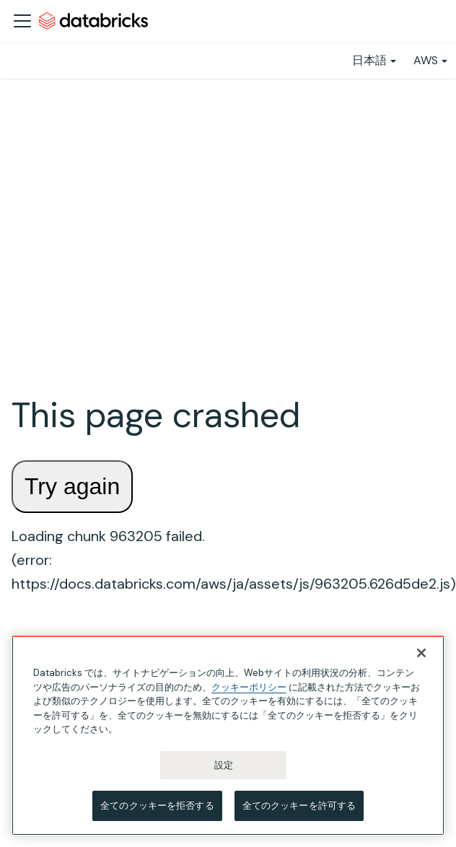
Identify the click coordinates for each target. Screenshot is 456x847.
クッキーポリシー (248, 687)
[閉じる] (421, 653)
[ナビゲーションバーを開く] (22, 21)
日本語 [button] (369, 60)
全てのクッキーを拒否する (157, 805)
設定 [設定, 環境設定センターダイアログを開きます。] (223, 765)
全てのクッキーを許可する (299, 805)
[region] (228, 735)
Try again (72, 486)
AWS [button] (425, 60)
